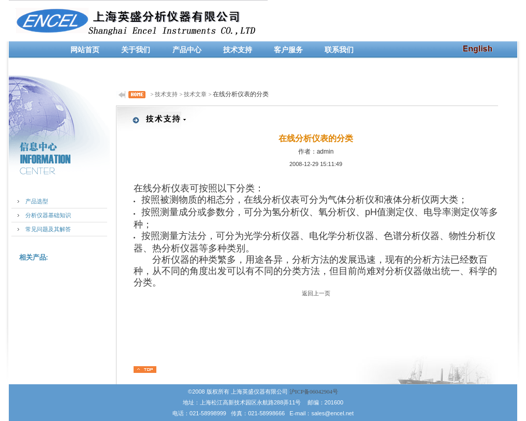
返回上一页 (316, 293)
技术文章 (195, 94)
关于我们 (135, 50)
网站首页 (84, 50)
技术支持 (237, 50)
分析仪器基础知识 (48, 215)
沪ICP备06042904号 (313, 391)
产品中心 (186, 50)
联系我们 (339, 50)
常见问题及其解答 (48, 229)
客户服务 (288, 50)
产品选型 (36, 201)
